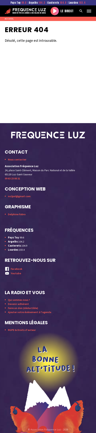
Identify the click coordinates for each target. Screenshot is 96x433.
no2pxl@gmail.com (19, 196)
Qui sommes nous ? (19, 300)
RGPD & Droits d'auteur (22, 330)
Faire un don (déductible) (23, 308)
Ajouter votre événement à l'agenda (29, 312)
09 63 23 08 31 (12, 178)
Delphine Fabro (17, 214)
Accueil (9, 18)
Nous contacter (17, 160)
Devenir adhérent (18, 304)
